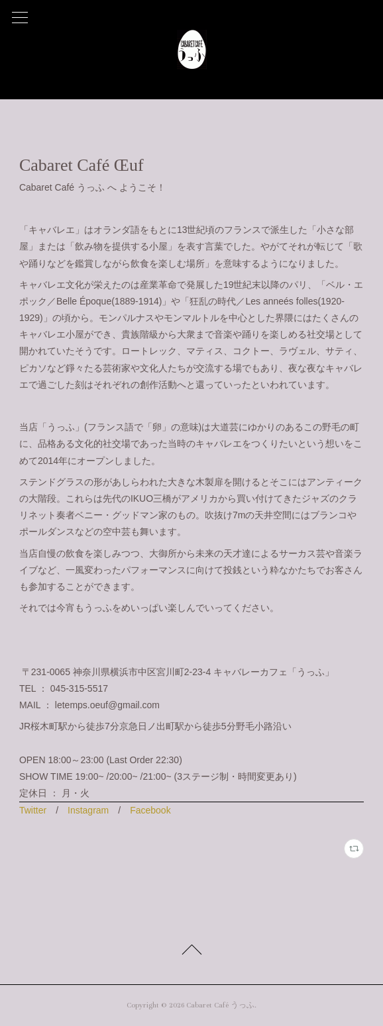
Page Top (191, 952)
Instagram (88, 810)
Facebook (150, 810)
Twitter (32, 810)
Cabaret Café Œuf (81, 165)
